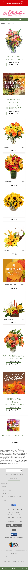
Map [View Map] (14, 569)
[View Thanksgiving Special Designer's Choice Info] (14, 383)
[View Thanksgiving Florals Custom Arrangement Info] (14, 84)
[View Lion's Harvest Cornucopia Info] (14, 236)
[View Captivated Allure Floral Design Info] (14, 340)
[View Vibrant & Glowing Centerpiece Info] (14, 304)
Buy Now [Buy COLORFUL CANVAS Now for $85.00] (14, 185)
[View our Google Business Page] (15, 506)
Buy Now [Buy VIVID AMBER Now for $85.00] (14, 151)
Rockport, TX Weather (7, 556)
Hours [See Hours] (23, 569)
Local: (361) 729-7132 (14, 517)
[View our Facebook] (12, 506)
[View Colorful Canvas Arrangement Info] (14, 167)
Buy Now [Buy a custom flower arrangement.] (14, 442)
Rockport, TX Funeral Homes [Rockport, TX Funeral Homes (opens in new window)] (9, 550)
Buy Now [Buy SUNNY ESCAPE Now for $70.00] (14, 220)
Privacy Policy (7, 561)
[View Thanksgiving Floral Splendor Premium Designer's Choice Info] (14, 270)
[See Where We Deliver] (14, 478)
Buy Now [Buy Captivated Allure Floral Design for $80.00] (13, 364)
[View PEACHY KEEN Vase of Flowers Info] (14, 41)
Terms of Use (14, 564)
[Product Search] (14, 470)
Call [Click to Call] (4, 569)
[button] (14, 534)
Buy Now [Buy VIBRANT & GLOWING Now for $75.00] (14, 323)
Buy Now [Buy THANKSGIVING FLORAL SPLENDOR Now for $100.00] (14, 288)
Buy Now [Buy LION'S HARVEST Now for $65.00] (14, 254)
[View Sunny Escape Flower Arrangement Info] (14, 201)
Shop (7, 19)
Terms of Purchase (18, 561)
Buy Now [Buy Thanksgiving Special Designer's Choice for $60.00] (13, 410)
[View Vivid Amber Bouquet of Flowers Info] (14, 132)
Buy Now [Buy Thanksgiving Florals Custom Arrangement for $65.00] (13, 113)
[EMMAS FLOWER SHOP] (14, 15)
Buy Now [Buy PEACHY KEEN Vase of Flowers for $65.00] (13, 64)
